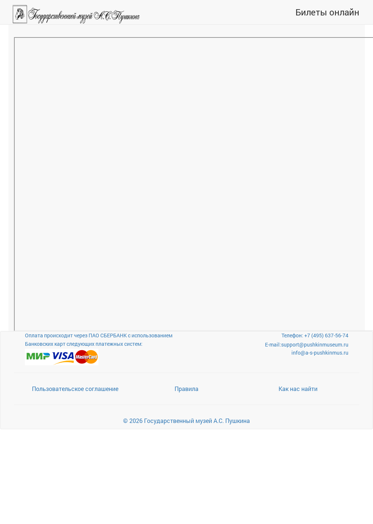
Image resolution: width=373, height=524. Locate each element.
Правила (186, 388)
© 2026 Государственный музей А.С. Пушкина (186, 420)
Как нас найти (298, 388)
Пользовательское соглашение (75, 388)
